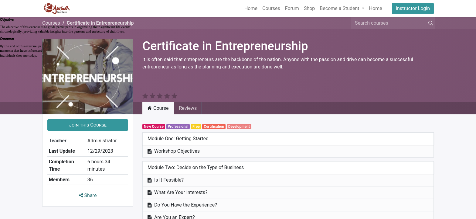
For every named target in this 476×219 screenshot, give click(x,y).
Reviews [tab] (188, 101)
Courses (51, 23)
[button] (87, 117)
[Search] (429, 23)
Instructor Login (413, 8)
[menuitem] (251, 8)
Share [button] (88, 188)
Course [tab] (158, 101)
